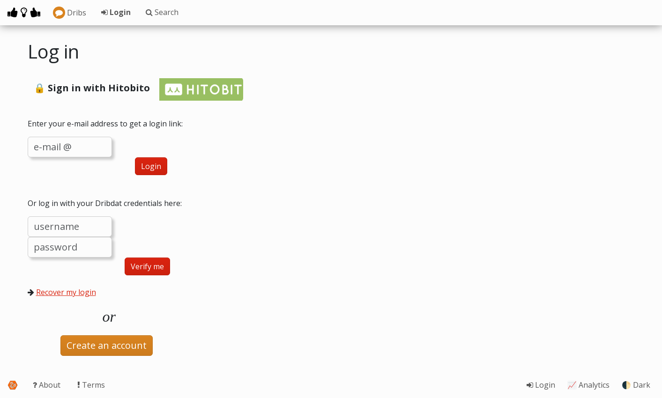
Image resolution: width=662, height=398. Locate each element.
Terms (91, 385)
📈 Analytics (588, 385)
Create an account (107, 345)
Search (162, 12)
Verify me (147, 266)
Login (116, 12)
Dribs (69, 13)
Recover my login (66, 292)
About (47, 385)
